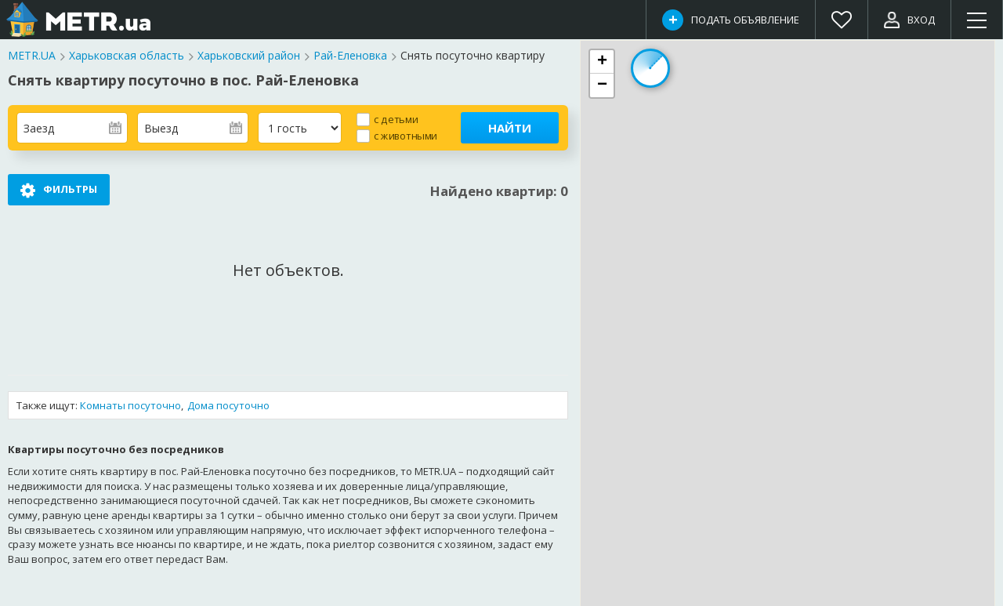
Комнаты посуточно (130, 405)
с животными (405, 135)
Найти (509, 128)
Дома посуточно (228, 405)
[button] (602, 62)
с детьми (396, 119)
